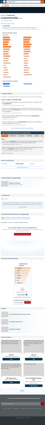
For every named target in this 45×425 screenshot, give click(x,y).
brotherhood (13, 135)
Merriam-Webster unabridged (22, 234)
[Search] (25, 1)
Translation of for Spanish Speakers (17, 217)
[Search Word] (42, 1)
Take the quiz (33, 385)
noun (20, 18)
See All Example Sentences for (22, 128)
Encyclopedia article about (19, 219)
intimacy (36, 135)
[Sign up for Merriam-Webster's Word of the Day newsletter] (20, 403)
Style (2, 199)
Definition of (8, 23)
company (32, 163)
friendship (4, 135)
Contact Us (24, 408)
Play (11, 359)
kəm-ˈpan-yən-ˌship (7, 20)
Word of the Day (22, 292)
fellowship (29, 135)
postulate (22, 294)
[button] (40, 5)
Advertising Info (17, 408)
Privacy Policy (31, 408)
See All (22, 391)
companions (4, 163)
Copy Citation (22, 207)
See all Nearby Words (22, 167)
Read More (39, 96)
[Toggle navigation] (1, 2)
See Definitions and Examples (22, 297)
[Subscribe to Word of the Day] (19, 302)
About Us (9, 408)
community (21, 135)
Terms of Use (38, 408)
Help (5, 408)
